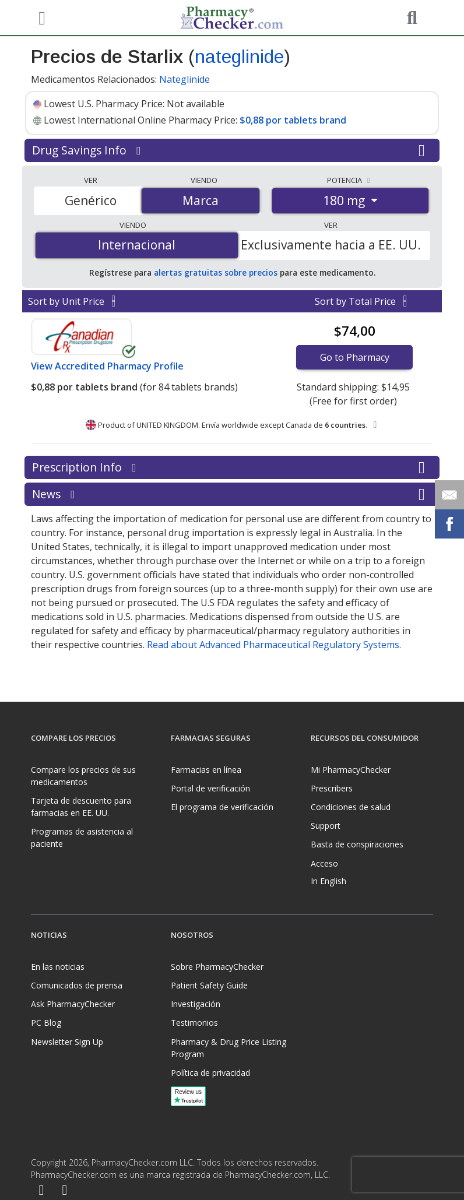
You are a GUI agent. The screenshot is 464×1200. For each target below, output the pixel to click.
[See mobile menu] (40, 16)
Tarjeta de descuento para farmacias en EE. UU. (81, 806)
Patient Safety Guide (209, 985)
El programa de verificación (222, 806)
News (232, 494)
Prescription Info (232, 467)
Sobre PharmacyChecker (217, 966)
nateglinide (239, 56)
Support (325, 825)
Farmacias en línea (206, 769)
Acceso (324, 863)
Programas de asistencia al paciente (82, 837)
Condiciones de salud (351, 806)
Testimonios (194, 1022)
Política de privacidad (210, 1072)
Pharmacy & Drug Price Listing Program (228, 1048)
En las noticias (58, 966)
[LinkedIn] (64, 1191)
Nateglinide (184, 79)
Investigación (195, 1003)
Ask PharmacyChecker (73, 1003)
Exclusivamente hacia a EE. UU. (331, 245)
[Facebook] (41, 1191)
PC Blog (46, 1022)
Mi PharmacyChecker (351, 769)
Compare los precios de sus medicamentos (83, 775)
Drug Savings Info (232, 150)
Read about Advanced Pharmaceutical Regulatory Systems (273, 644)
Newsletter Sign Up (67, 1041)
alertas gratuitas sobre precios (215, 272)
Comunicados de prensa (76, 985)
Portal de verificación (210, 788)
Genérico (91, 200)
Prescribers (332, 788)
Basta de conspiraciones (357, 844)
